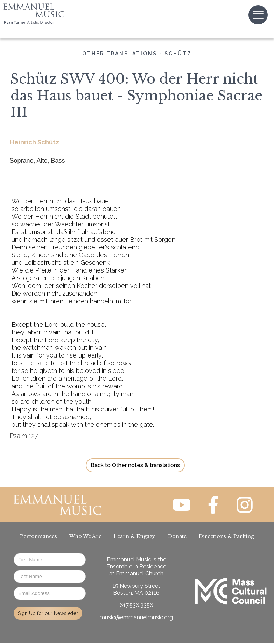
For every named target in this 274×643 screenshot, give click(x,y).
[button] (258, 15)
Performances (38, 536)
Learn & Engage (134, 536)
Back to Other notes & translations (135, 465)
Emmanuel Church (139, 573)
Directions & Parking (226, 536)
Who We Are (85, 536)
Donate (177, 536)
